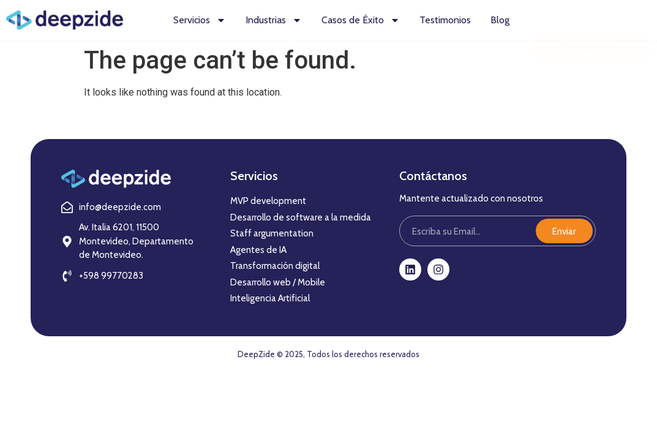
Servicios (199, 20)
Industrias (274, 20)
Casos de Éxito (360, 20)
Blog (499, 20)
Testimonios (445, 20)
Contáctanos (591, 25)
